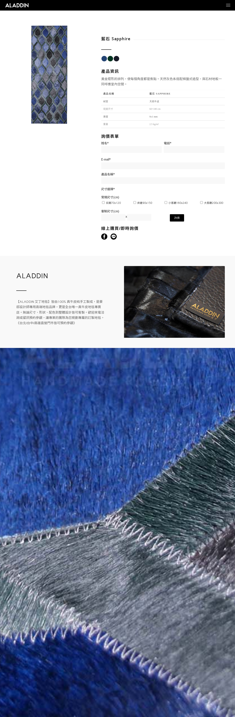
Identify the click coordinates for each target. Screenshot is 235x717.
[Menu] (228, 5)
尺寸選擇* (108, 189)
